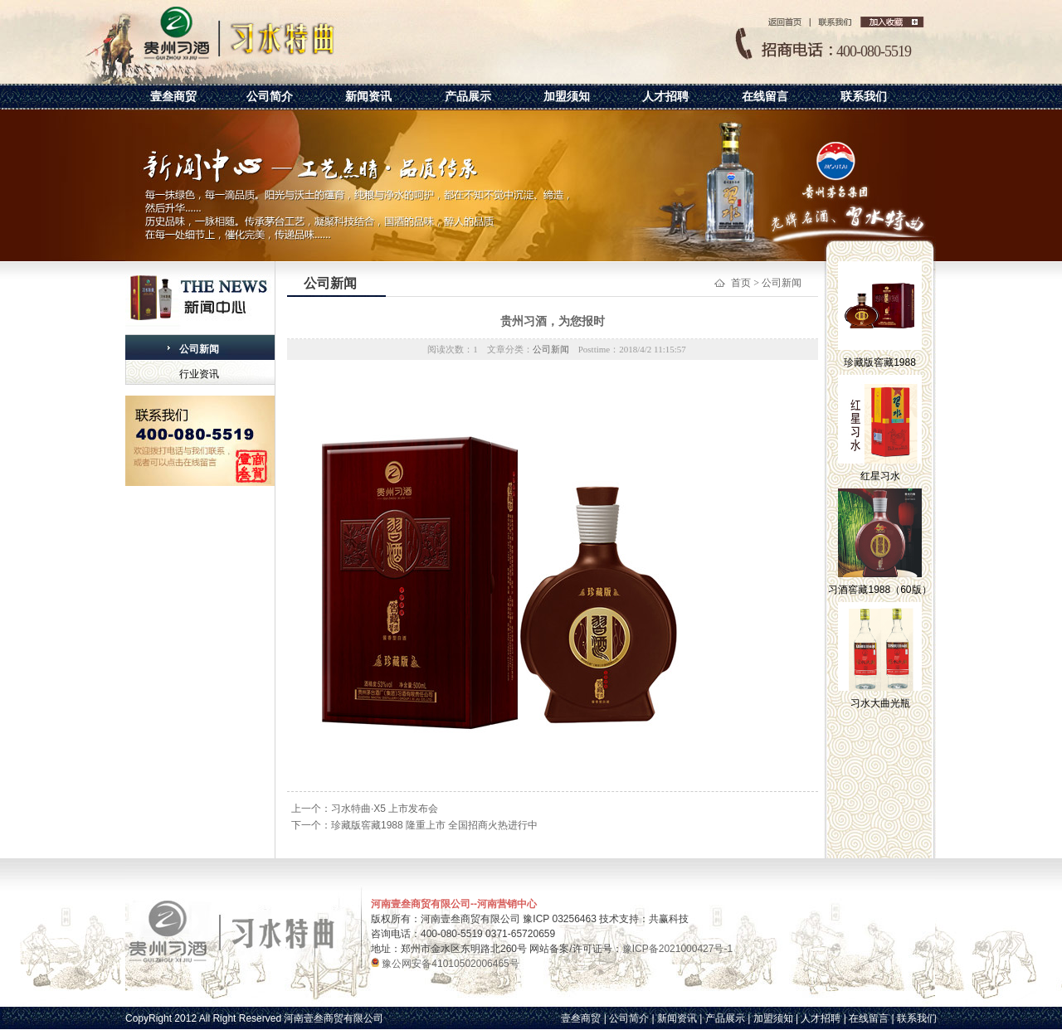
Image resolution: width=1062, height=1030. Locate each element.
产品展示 (468, 96)
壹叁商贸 (173, 96)
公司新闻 (199, 349)
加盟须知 (566, 96)
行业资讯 (199, 374)
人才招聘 (665, 96)
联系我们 (863, 96)
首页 (741, 283)
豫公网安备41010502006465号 (449, 963)
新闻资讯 (368, 96)
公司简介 (269, 96)
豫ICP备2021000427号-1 (677, 949)
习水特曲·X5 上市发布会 (384, 808)
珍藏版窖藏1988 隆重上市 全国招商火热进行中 (434, 825)
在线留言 (765, 96)
